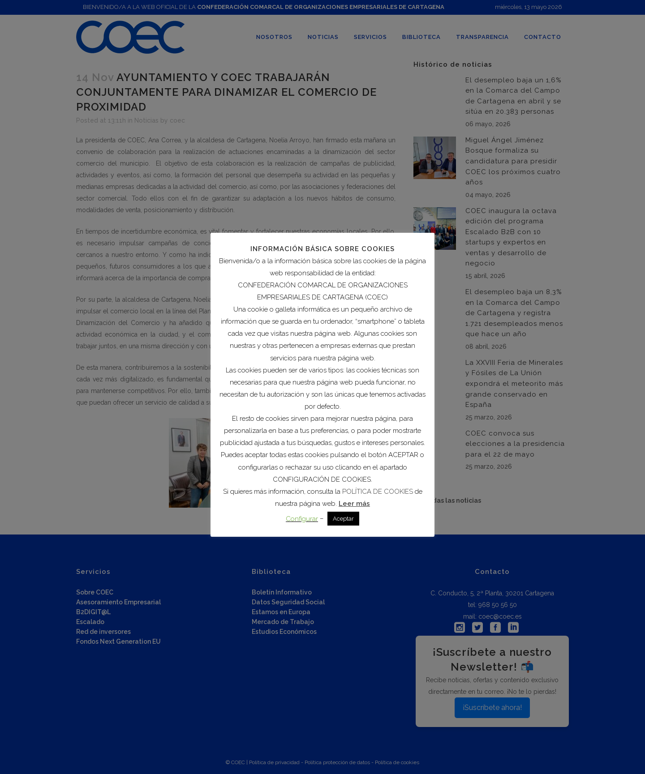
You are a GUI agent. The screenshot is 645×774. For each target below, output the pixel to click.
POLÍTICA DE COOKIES (377, 491)
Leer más (354, 504)
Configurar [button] (302, 519)
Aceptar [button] (343, 518)
